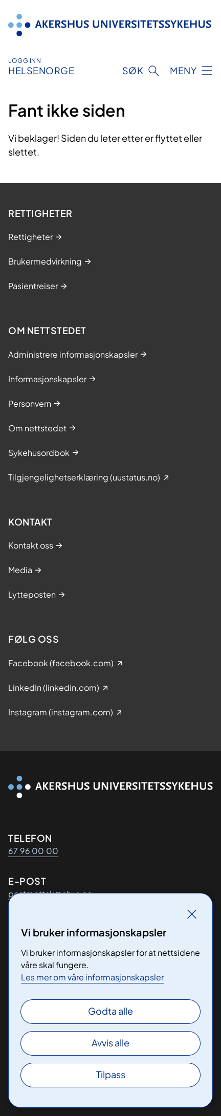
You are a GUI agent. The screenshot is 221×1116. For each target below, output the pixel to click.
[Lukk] (192, 914)
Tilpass (110, 1074)
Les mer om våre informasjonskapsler (92, 977)
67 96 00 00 (33, 850)
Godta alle (110, 1011)
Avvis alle (110, 1042)
